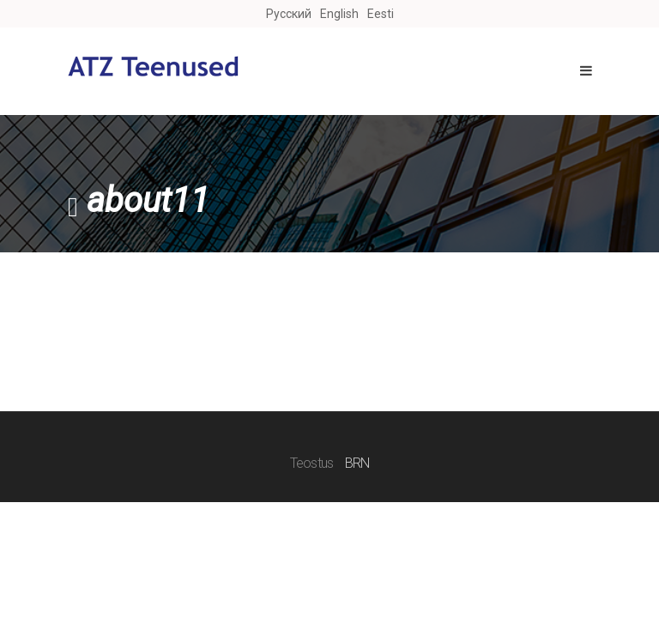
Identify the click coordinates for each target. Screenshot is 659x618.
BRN (357, 463)
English (339, 14)
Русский (288, 14)
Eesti (380, 14)
